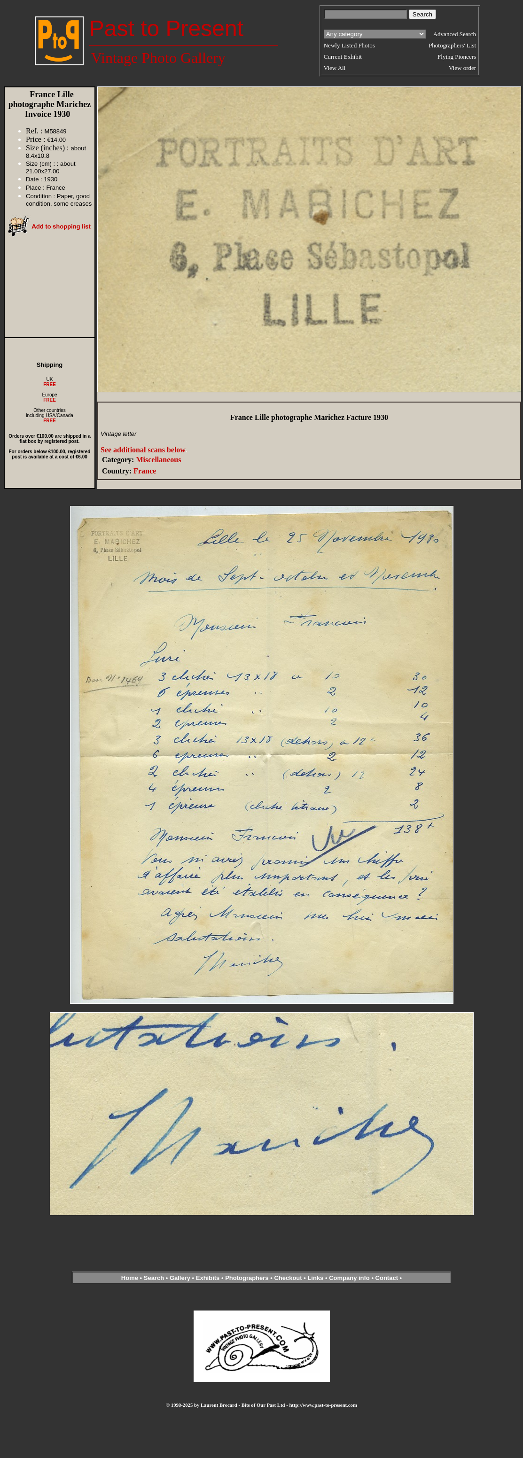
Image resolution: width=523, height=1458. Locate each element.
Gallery (180, 1277)
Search (154, 1277)
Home (129, 1277)
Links (315, 1277)
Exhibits (208, 1277)
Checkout (288, 1277)
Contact (386, 1277)
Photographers (246, 1277)
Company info (350, 1277)
